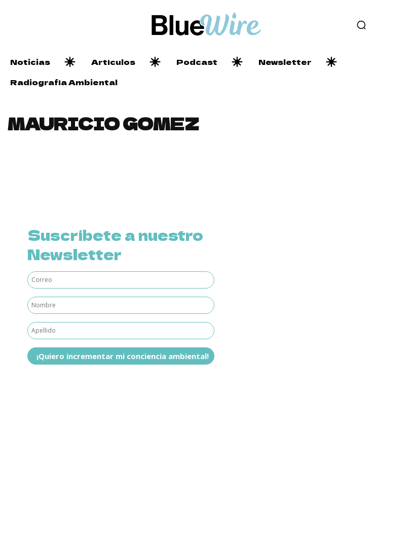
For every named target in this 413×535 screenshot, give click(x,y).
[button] (361, 25)
